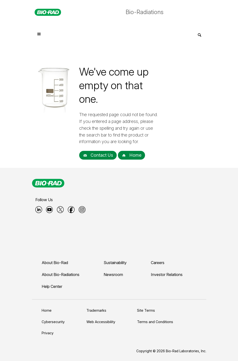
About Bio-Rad (55, 262)
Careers (157, 262)
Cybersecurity (53, 322)
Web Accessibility (100, 322)
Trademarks (96, 310)
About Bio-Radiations (60, 274)
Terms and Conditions (155, 322)
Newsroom (113, 274)
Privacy (48, 333)
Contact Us (98, 155)
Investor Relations (167, 274)
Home (131, 155)
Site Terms (146, 310)
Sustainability (115, 262)
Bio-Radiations (144, 12)
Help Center (52, 286)
